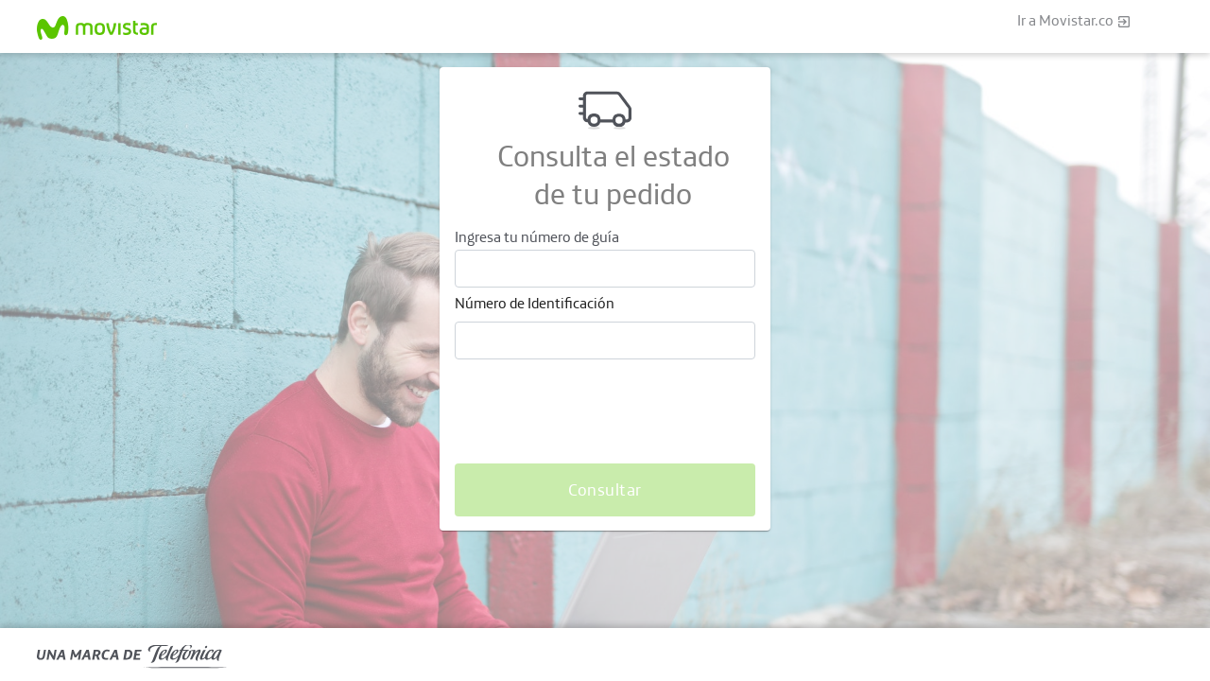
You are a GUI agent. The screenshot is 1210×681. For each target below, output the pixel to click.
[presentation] (598, 411)
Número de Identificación (534, 302)
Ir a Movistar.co (1074, 21)
